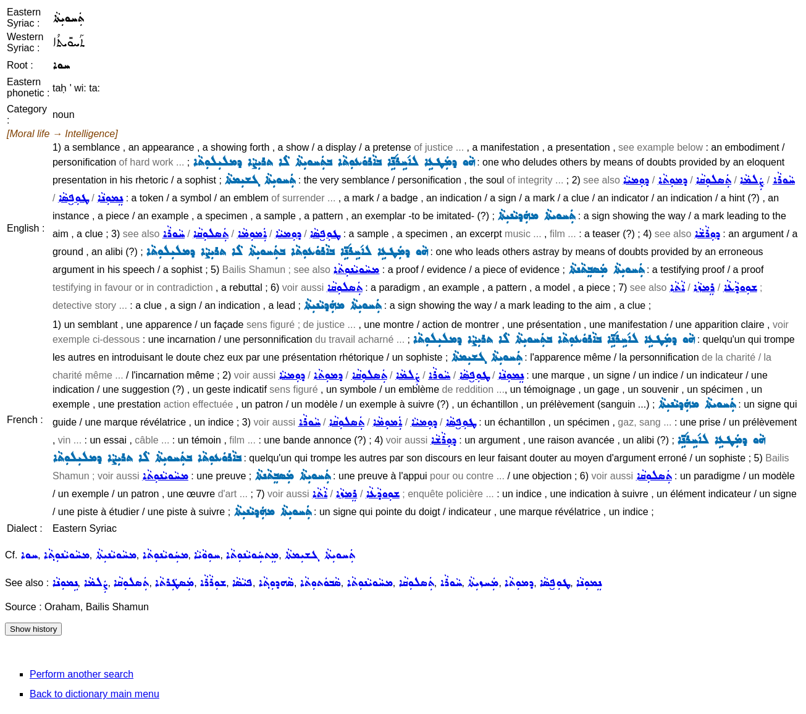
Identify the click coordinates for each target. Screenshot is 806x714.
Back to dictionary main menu (94, 694)
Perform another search (81, 674)
